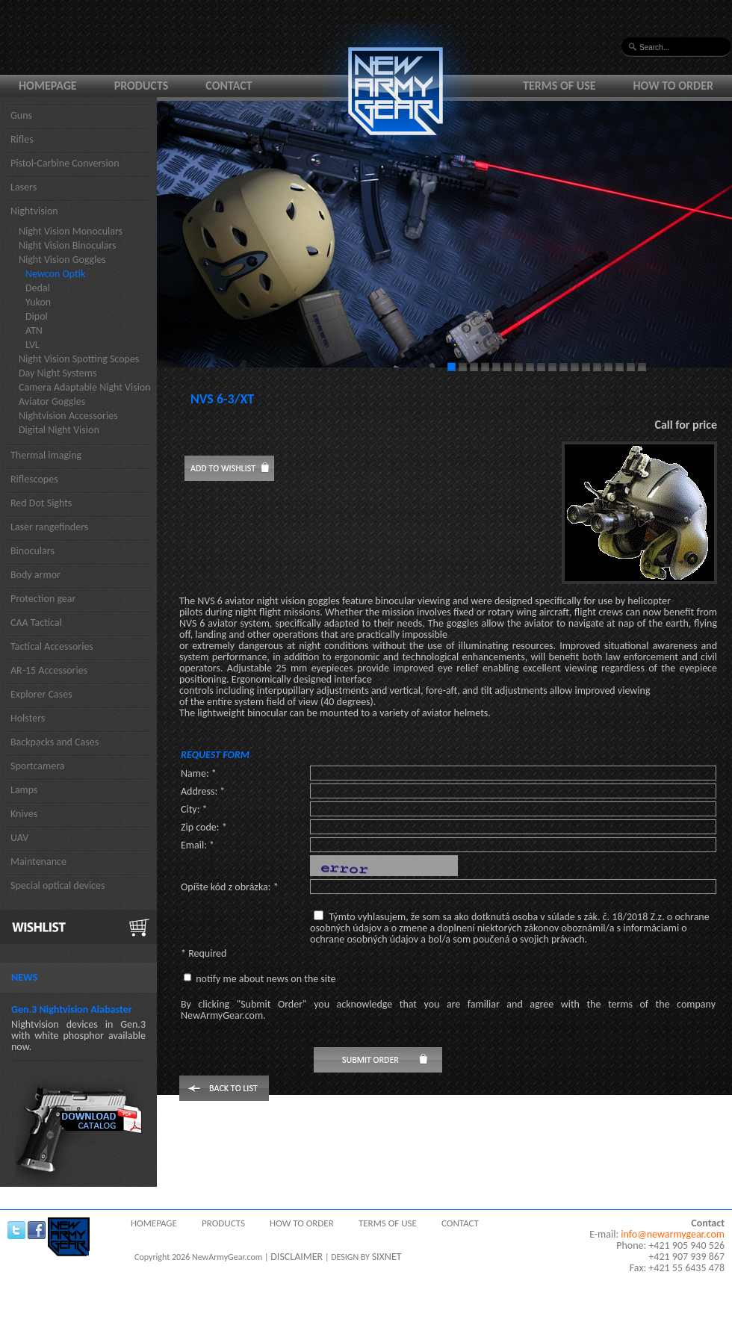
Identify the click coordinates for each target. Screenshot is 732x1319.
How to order (673, 85)
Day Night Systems (57, 373)
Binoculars (32, 550)
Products (141, 85)
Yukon (38, 302)
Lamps (24, 789)
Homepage (48, 85)
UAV (19, 837)
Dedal (37, 288)
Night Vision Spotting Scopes (79, 359)
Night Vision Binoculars (68, 245)
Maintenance (38, 861)
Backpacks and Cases (54, 742)
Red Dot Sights (41, 503)
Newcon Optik (55, 273)
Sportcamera (37, 766)
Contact (228, 85)
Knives (23, 813)
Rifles (22, 139)
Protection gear (42, 598)
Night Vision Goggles (62, 259)
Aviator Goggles (52, 401)
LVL (32, 344)
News (24, 977)
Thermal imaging (45, 455)
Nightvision (34, 211)
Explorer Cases (41, 694)
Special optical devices (57, 885)
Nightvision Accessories (68, 415)
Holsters (27, 718)
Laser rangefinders (49, 527)
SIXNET (387, 1256)
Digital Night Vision (59, 429)
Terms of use (559, 85)
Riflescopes (34, 479)
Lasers (23, 187)
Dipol (36, 316)
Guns (21, 115)
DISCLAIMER (296, 1256)
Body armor (35, 574)
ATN (34, 330)
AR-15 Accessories (48, 670)
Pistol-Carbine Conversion (65, 163)
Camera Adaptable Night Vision (85, 387)
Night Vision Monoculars (70, 231)
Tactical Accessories (51, 646)
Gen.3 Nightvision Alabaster (71, 1009)
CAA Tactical (36, 622)
